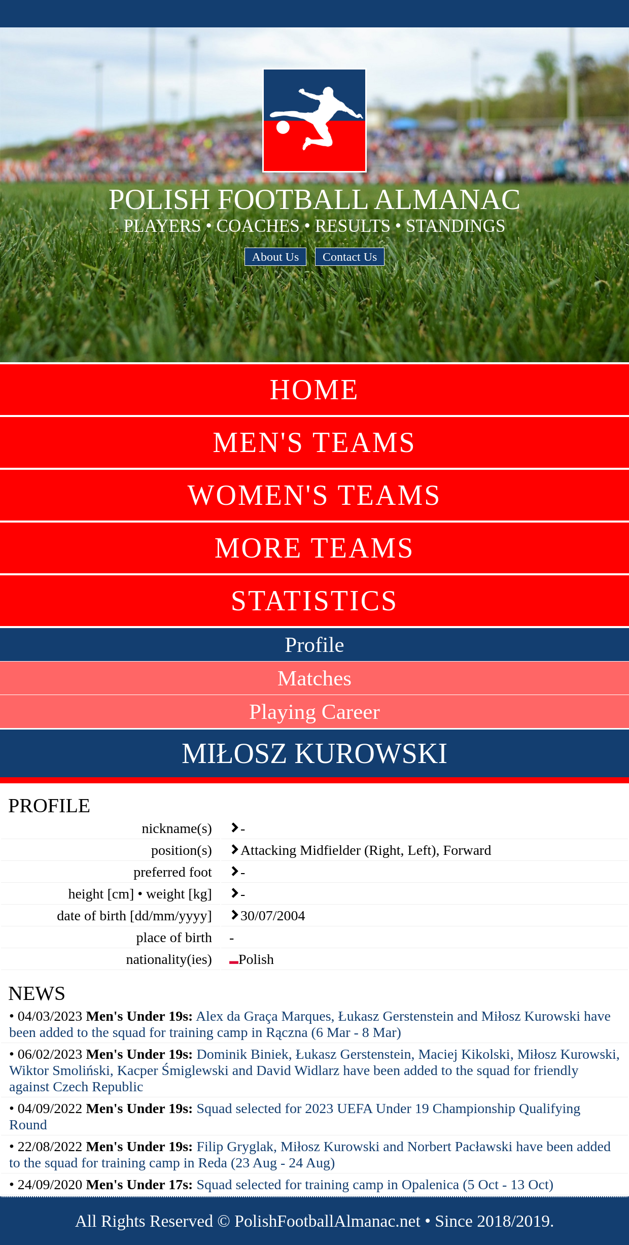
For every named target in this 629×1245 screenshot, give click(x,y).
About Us (275, 256)
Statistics (314, 600)
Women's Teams (315, 495)
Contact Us (350, 256)
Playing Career (314, 711)
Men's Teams (314, 442)
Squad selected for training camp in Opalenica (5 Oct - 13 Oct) (374, 1184)
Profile (314, 644)
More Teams (315, 548)
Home (315, 389)
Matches (314, 678)
